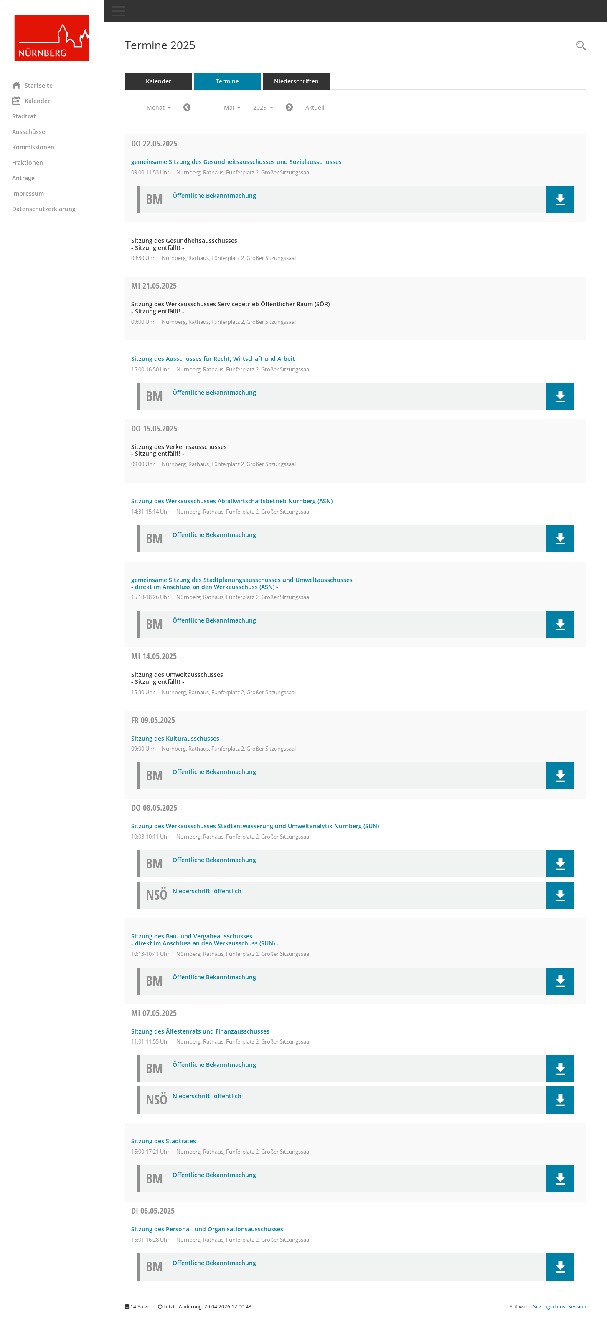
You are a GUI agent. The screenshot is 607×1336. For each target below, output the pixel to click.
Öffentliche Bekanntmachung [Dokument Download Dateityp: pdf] (215, 195)
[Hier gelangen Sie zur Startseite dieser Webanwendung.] (52, 38)
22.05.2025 (155, 143)
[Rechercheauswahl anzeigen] (579, 46)
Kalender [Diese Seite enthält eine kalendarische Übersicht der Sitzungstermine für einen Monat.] (32, 100)
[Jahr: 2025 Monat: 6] (290, 107)
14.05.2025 (154, 656)
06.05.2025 (153, 1210)
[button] (560, 199)
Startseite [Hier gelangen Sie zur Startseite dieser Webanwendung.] (33, 85)
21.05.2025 (154, 285)
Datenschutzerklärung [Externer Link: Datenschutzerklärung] (44, 209)
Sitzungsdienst (559, 1306)
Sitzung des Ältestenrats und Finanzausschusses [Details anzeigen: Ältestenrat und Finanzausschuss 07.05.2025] (201, 1031)
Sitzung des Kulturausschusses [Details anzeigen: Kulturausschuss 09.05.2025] (176, 738)
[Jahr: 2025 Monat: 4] (187, 107)
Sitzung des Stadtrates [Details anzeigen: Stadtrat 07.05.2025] (164, 1141)
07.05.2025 (154, 1012)
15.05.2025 (155, 428)
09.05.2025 (153, 720)
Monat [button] (159, 107)
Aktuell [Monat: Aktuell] (315, 107)
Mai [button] (232, 107)
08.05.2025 (155, 807)
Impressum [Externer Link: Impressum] (28, 193)
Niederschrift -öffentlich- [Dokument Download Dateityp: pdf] (208, 891)
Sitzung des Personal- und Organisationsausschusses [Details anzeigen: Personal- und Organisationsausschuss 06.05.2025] (208, 1229)
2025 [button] (264, 107)
